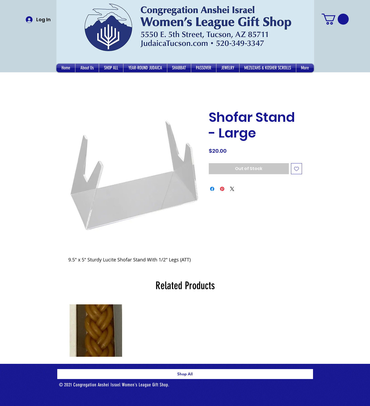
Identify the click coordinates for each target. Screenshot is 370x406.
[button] (87, 68)
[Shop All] (185, 374)
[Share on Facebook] (212, 189)
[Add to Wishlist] (296, 168)
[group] (185, 331)
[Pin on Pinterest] (222, 189)
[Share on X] (232, 189)
